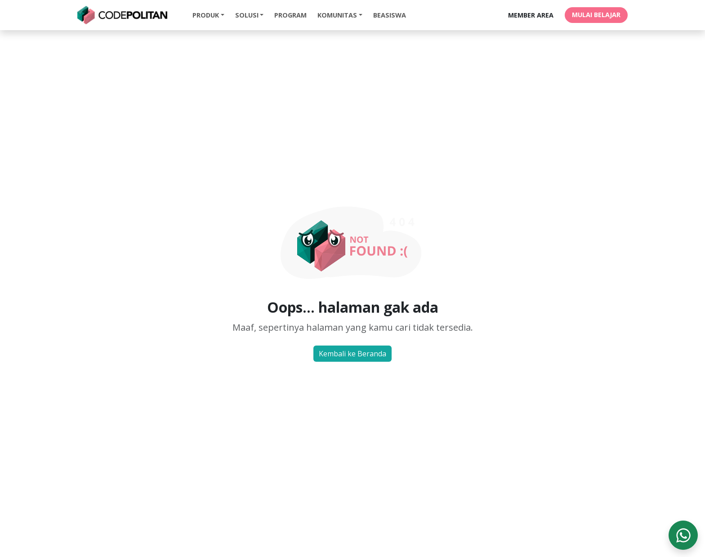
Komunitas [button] (337, 15)
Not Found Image (352, 241)
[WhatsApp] (683, 535)
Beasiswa (389, 15)
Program (290, 15)
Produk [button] (205, 15)
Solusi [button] (247, 15)
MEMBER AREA (530, 15)
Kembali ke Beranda (352, 354)
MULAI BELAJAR (596, 14)
